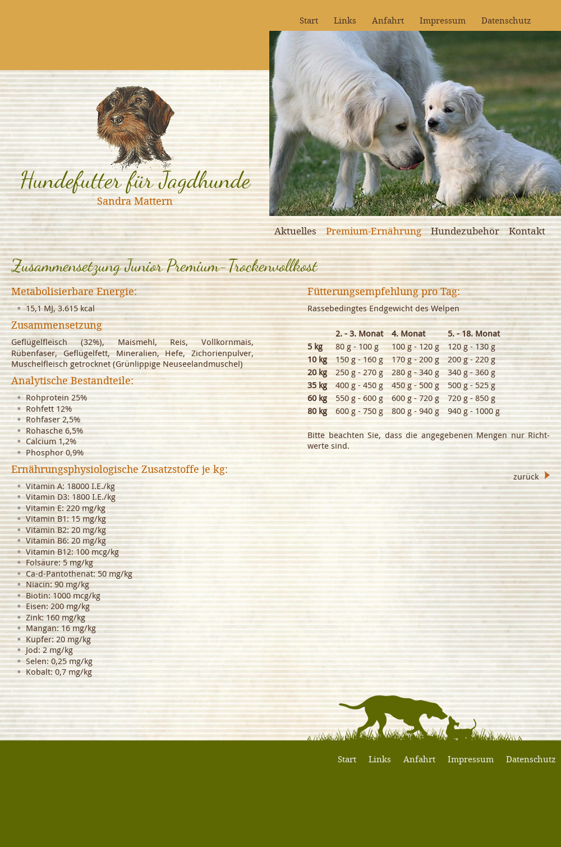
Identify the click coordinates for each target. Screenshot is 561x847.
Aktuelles (295, 230)
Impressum (443, 20)
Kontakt (527, 230)
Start (309, 20)
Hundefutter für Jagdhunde (135, 180)
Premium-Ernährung (373, 230)
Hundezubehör (465, 230)
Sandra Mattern (135, 201)
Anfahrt (388, 20)
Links (345, 20)
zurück (526, 475)
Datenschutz (506, 20)
